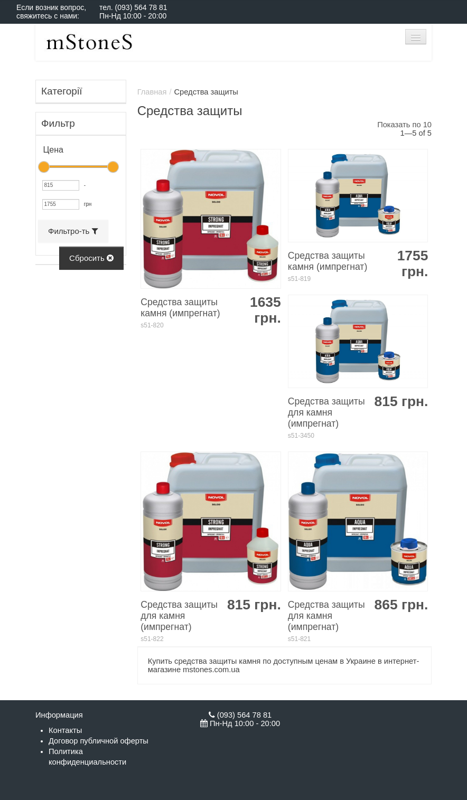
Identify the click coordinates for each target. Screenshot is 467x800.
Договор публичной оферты (98, 741)
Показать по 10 (404, 124)
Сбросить (91, 257)
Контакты (65, 730)
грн (88, 204)
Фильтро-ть (73, 231)
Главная (152, 92)
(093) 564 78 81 (141, 7)
